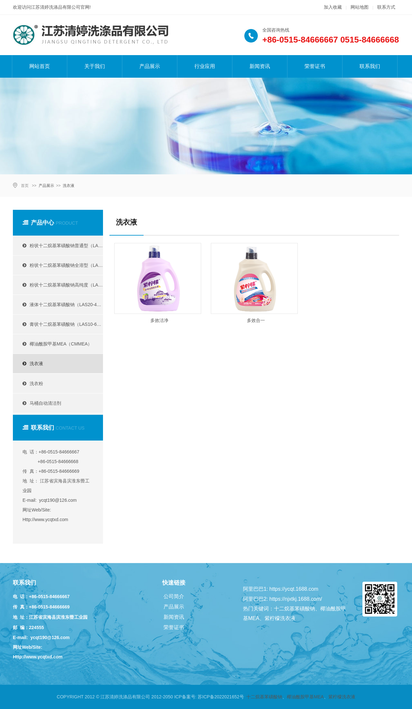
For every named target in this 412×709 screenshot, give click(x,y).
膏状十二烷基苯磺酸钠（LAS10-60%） (60, 324)
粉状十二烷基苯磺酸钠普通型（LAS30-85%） (60, 245)
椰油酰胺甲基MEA (305, 696)
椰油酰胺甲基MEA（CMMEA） (55, 343)
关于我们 (94, 66)
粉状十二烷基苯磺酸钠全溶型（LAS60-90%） (60, 265)
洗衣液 (68, 185)
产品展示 (149, 66)
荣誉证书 (314, 66)
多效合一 (256, 320)
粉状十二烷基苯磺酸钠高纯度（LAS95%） (60, 284)
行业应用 (204, 66)
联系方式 (386, 7)
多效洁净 (159, 320)
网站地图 (360, 7)
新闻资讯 (259, 66)
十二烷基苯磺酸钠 (264, 696)
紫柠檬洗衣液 (341, 696)
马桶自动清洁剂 (39, 403)
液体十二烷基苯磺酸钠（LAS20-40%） (60, 304)
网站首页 (39, 66)
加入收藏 (333, 7)
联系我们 (370, 66)
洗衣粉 (30, 383)
